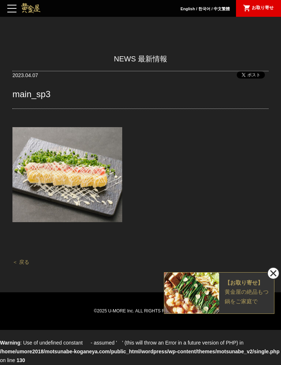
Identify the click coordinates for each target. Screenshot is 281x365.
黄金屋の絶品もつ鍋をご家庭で (247, 291)
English (187, 9)
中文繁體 (222, 9)
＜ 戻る (20, 262)
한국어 (204, 9)
